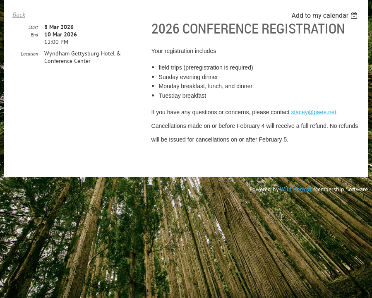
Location (29, 54)
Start (33, 27)
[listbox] (325, 15)
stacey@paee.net (313, 112)
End (34, 35)
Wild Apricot (296, 189)
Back (18, 14)
